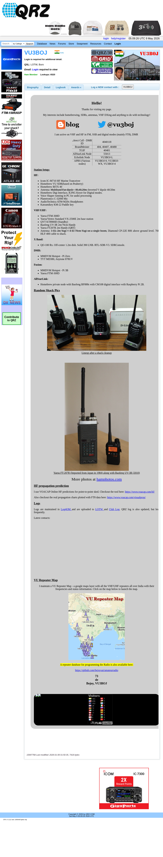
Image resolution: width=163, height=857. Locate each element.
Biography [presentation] (33, 87)
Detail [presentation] (47, 87)
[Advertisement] (58, 788)
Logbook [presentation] (61, 87)
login (106, 38)
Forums (62, 43)
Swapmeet (82, 43)
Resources (95, 43)
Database (42, 43)
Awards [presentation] (76, 87)
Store (71, 43)
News (52, 43)
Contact (108, 43)
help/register (118, 38)
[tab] (33, 87)
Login (118, 43)
